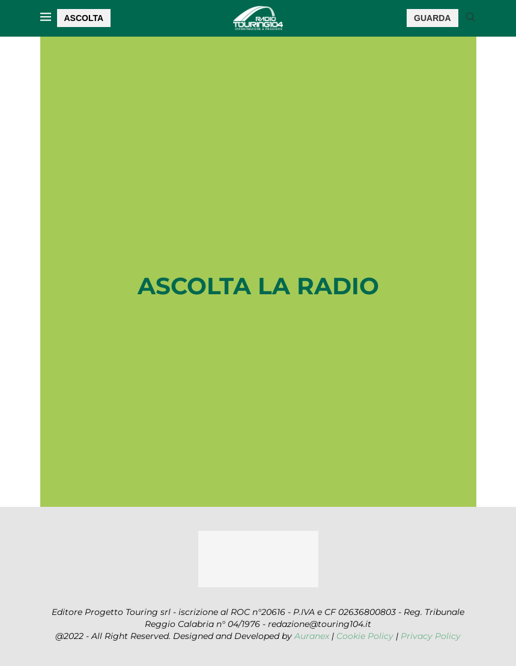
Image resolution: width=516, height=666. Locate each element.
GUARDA (432, 18)
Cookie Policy (364, 636)
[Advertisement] (258, 175)
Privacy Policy (431, 636)
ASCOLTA (84, 18)
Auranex (311, 636)
